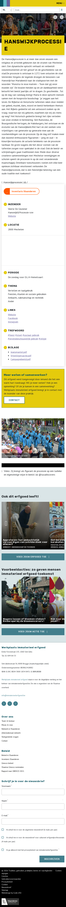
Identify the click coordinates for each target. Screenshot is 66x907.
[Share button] (62, 17)
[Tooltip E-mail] (62, 814)
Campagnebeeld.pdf (21, 359)
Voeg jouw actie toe (31, 631)
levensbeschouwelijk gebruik (23, 338)
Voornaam (6, 786)
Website (12, 216)
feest (12, 335)
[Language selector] (7, 10)
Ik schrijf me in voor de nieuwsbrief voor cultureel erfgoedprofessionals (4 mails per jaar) (33, 839)
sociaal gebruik (31, 335)
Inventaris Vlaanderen (24, 191)
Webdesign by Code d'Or (12, 893)
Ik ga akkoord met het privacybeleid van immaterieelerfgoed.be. (30, 850)
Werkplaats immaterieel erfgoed (15, 679)
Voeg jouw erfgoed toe (31, 557)
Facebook (13, 318)
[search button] (61, 9)
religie (43, 338)
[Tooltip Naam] (62, 800)
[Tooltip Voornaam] (62, 785)
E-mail (4, 815)
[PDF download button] (55, 17)
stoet (19, 335)
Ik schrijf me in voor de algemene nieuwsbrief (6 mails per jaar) (29, 830)
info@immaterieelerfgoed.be (13, 695)
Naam (4, 800)
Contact (14, 400)
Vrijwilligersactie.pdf (21, 355)
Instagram (13, 321)
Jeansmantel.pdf (19, 352)
